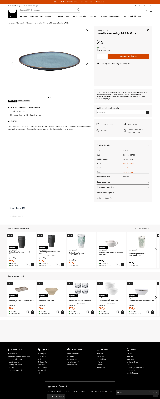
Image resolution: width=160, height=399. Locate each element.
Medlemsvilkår (72, 364)
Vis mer (10, 132)
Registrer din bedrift (56, 396)
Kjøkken (100, 353)
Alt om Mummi (43, 367)
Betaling (11, 367)
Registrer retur (13, 362)
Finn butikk (138, 6)
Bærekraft (130, 359)
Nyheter (141, 16)
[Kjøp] (32, 264)
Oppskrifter (42, 356)
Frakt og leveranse (15, 364)
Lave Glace (127, 168)
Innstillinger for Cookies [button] (135, 367)
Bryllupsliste (42, 362)
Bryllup (123, 16)
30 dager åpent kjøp (14, 6)
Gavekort (100, 356)
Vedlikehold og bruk (105, 192)
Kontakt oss (12, 353)
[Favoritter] (28, 264)
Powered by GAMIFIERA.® (15, 216)
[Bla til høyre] (86, 63)
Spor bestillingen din (15, 370)
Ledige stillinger (132, 362)
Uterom (100, 364)
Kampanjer (93, 16)
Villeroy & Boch (102, 30)
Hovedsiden (11, 23)
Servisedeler (31, 23)
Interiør (99, 362)
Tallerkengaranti (73, 362)
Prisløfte (104, 131)
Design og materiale (106, 187)
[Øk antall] (105, 56)
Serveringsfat (41, 23)
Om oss (129, 353)
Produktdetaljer (104, 145)
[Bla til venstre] (12, 63)
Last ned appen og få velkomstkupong (135, 130)
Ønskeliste (42, 364)
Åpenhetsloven (132, 373)
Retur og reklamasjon (16, 359)
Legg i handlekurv (128, 56)
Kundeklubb (132, 16)
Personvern (131, 370)
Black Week (42, 370)
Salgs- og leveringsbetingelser (19, 356)
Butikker (130, 356)
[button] (148, 30)
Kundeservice (148, 6)
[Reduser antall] (98, 56)
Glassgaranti (72, 359)
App (128, 364)
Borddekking (21, 23)
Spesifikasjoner (104, 181)
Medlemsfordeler (73, 353)
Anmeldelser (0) (17, 208)
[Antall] (101, 56)
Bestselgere (83, 16)
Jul (39, 373)
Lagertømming (114, 16)
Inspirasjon (103, 16)
